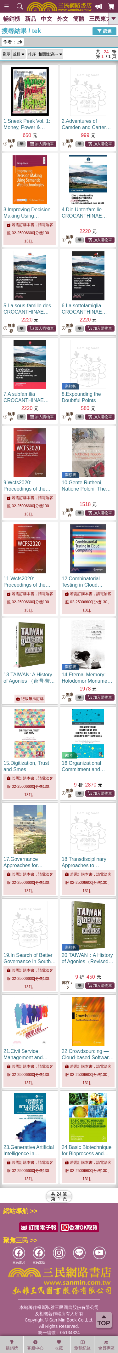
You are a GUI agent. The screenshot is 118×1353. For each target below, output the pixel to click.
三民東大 (100, 19)
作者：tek (12, 41)
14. (88, 681)
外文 (62, 19)
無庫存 (9, 144)
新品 (30, 19)
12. (82, 585)
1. (26, 127)
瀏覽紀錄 (82, 1345)
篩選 (104, 30)
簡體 (78, 19)
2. (86, 127)
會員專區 (106, 1345)
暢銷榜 (11, 19)
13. (29, 681)
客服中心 (35, 1345)
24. (86, 1154)
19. (29, 961)
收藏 (59, 1345)
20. (88, 961)
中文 (46, 19)
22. (88, 1057)
